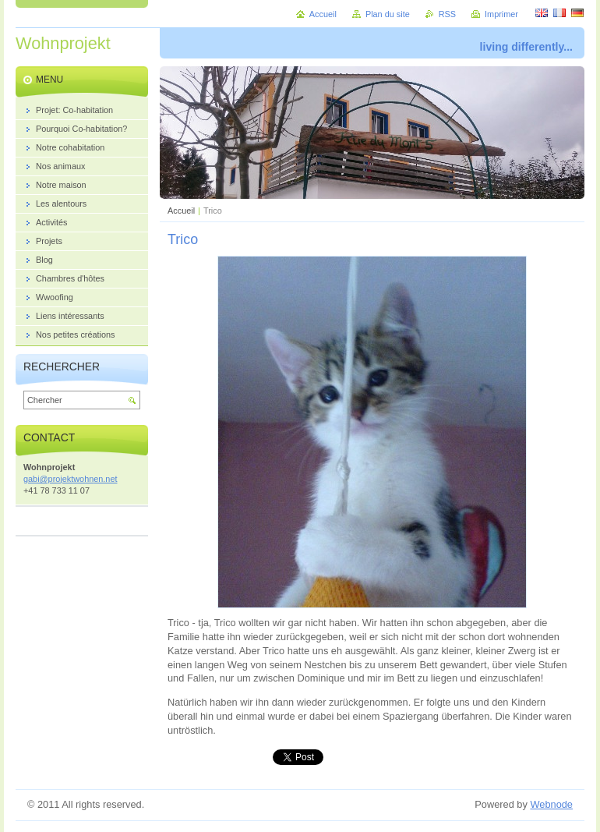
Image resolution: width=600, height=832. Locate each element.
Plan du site (387, 14)
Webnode (551, 804)
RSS (447, 14)
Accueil (181, 210)
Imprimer (501, 14)
